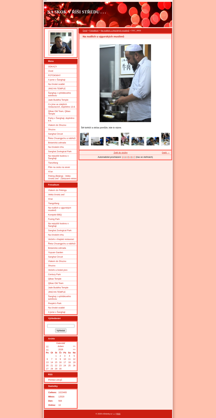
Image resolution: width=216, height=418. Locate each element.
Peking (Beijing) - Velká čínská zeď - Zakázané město (62, 177)
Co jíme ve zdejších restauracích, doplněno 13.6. (61, 105)
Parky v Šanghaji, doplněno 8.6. (61, 119)
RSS (118, 414)
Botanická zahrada (57, 142)
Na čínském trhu (56, 147)
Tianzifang (53, 162)
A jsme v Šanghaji (56, 79)
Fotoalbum (94, 31)
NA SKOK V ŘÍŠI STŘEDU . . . (76, 11)
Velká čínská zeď (56, 194)
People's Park (54, 303)
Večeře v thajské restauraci (61, 239)
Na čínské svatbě (56, 84)
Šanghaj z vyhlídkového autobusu (59, 94)
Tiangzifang (53, 203)
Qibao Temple (54, 278)
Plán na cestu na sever (59, 167)
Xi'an (50, 171)
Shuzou (51, 129)
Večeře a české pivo (58, 270)
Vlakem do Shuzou (57, 125)
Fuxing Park (54, 219)
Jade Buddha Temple (58, 100)
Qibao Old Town (55, 283)
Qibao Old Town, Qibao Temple (59, 112)
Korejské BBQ (55, 214)
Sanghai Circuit (55, 134)
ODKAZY (52, 66)
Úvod (85, 31)
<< (47, 346)
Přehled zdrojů (55, 380)
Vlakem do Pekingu (57, 190)
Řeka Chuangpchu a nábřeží (62, 138)
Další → (166, 152)
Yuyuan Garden (55, 252)
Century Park (54, 274)
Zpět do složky (121, 152)
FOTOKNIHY (54, 75)
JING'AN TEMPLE (57, 88)
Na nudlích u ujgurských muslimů (115, 31)
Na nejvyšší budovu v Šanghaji (58, 157)
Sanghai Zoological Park (60, 151)
